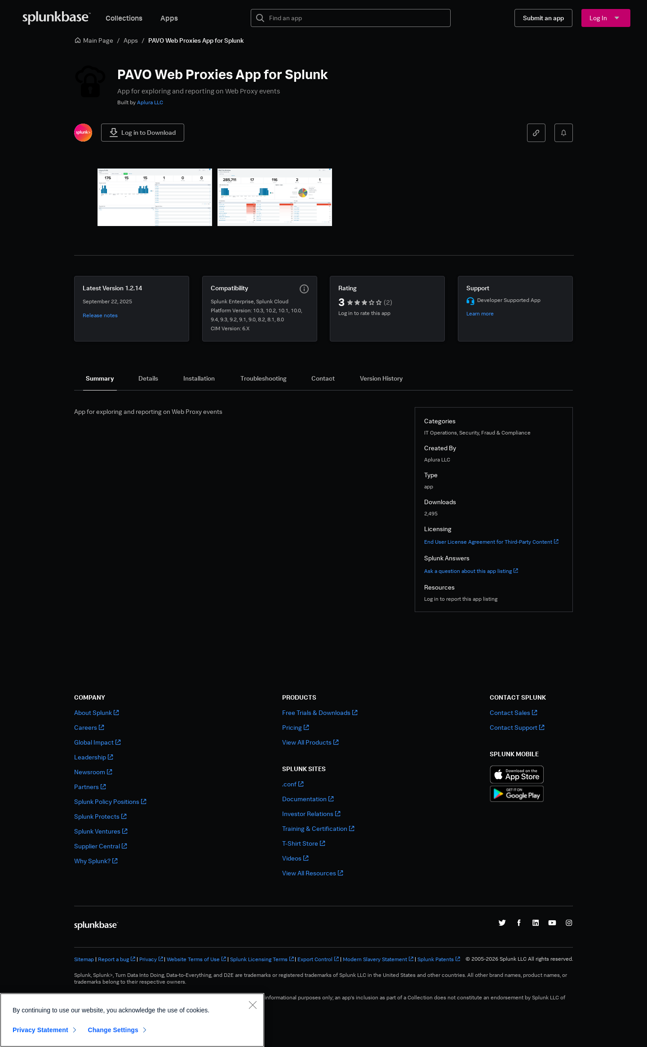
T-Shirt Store (303, 843)
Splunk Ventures (100, 831)
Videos (295, 858)
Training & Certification (318, 828)
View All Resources (312, 873)
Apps (169, 17)
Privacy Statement (40, 1030)
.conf (292, 784)
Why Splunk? (95, 861)
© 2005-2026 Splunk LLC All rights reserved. (519, 959)
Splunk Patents (438, 959)
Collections (124, 17)
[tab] (100, 378)
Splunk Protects (100, 816)
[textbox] (357, 17)
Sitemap (84, 959)
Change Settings (113, 1030)
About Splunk (96, 712)
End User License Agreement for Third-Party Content (491, 541)
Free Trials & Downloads (319, 712)
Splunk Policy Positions (110, 801)
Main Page (93, 40)
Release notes (100, 315)
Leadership (93, 757)
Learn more (480, 313)
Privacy (151, 959)
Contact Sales (513, 712)
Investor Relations (311, 813)
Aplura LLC (150, 102)
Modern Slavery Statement (378, 959)
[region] (132, 1020)
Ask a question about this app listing (471, 571)
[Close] (252, 1004)
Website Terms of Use (196, 959)
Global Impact (97, 742)
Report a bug (116, 959)
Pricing (295, 727)
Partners (90, 786)
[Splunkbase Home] (56, 18)
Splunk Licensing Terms (262, 959)
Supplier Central (100, 846)
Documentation (307, 799)
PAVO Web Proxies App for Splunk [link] (196, 40)
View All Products (310, 742)
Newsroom (93, 772)
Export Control (318, 959)
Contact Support (517, 727)
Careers (89, 727)
